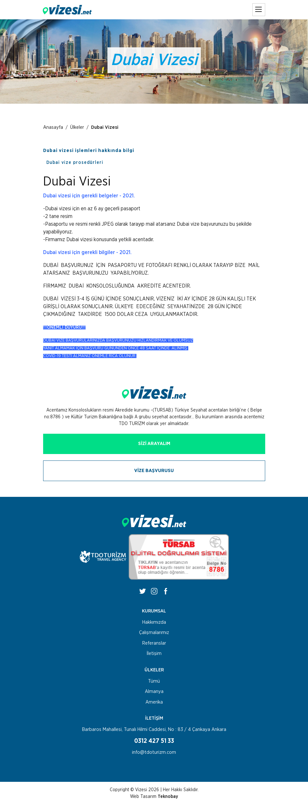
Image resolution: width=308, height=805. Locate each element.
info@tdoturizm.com (154, 752)
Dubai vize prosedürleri (74, 162)
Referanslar (154, 643)
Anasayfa (53, 127)
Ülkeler (77, 127)
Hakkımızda (154, 622)
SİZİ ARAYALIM (154, 443)
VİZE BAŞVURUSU (154, 470)
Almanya (154, 691)
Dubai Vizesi (104, 127)
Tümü (154, 681)
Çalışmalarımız (154, 632)
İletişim (154, 653)
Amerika (154, 702)
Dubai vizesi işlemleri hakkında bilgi (88, 150)
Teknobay (168, 796)
